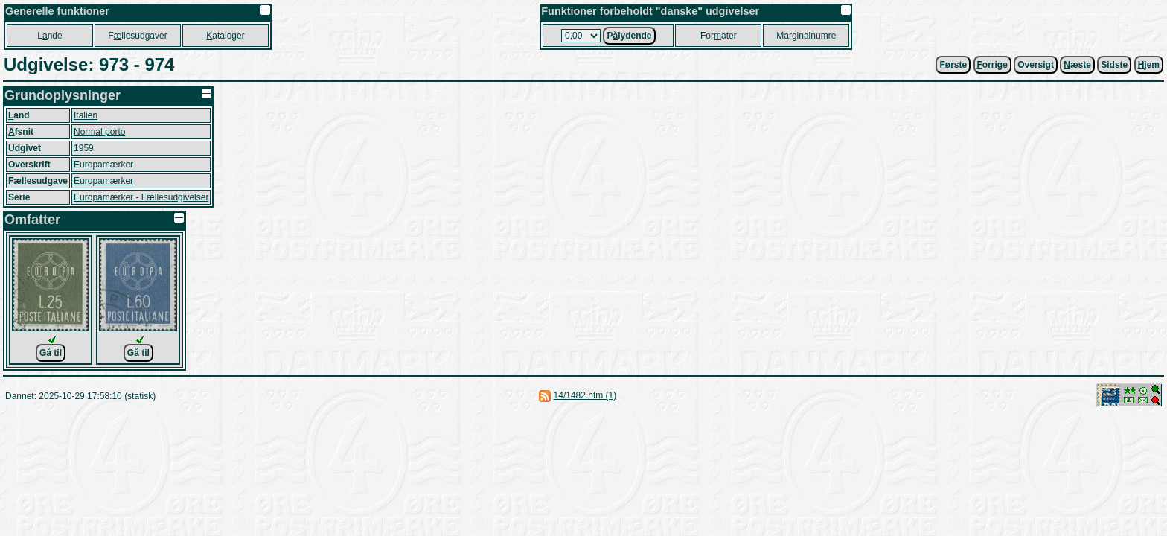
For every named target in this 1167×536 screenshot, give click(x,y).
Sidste (1114, 65)
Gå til (50, 353)
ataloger (225, 36)
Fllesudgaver (137, 36)
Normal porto (99, 132)
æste (1077, 65)
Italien (85, 115)
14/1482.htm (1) (585, 395)
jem (1149, 65)
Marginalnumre (806, 36)
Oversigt (1035, 65)
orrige (992, 65)
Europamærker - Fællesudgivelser (141, 197)
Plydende (629, 36)
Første (953, 65)
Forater (718, 36)
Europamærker (103, 181)
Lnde (49, 36)
